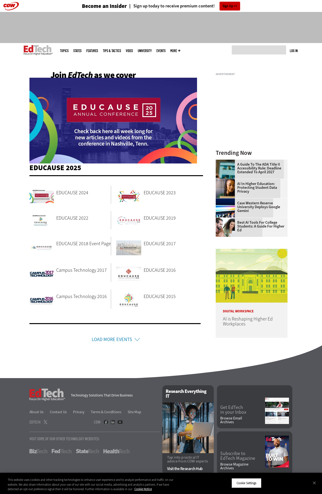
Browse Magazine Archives (234, 466)
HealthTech (116, 451)
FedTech (62, 451)
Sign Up (227, 6)
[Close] (314, 483)
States (77, 51)
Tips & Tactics (112, 51)
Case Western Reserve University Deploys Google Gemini (258, 207)
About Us (36, 411)
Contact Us (58, 411)
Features (92, 51)
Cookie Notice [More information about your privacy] (143, 489)
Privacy (79, 411)
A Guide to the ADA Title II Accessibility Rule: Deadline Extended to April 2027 (259, 168)
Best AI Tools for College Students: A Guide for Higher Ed (260, 226)
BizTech (38, 451)
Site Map (134, 411)
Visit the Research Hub (185, 469)
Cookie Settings (246, 483)
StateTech (87, 451)
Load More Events (112, 339)
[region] (161, 483)
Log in (294, 51)
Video (129, 51)
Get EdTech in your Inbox (233, 410)
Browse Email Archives (231, 420)
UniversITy (145, 51)
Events (160, 51)
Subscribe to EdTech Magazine (237, 456)
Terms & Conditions (106, 411)
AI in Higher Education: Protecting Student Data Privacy (257, 187)
